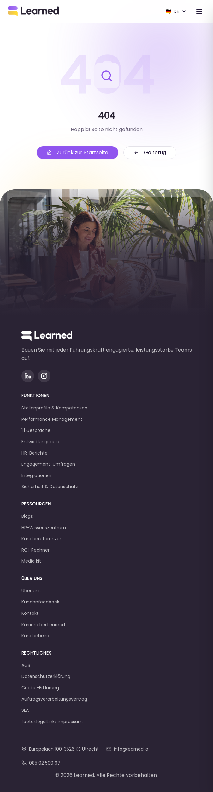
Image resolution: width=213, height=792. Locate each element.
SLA (25, 710)
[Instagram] (44, 376)
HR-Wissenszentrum (43, 527)
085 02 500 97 (40, 763)
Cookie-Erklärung (40, 688)
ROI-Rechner (35, 550)
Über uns (31, 591)
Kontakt (29, 613)
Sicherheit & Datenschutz (49, 486)
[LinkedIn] (27, 376)
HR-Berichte (34, 453)
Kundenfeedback (40, 602)
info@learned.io (127, 749)
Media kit (31, 561)
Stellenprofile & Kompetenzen (54, 408)
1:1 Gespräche (35, 430)
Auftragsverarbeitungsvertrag (54, 699)
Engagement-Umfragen (48, 464)
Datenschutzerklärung (45, 676)
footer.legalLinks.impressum (52, 721)
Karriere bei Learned (43, 624)
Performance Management (51, 419)
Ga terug (150, 152)
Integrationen (36, 475)
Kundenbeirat (36, 635)
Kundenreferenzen (41, 538)
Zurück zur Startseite (77, 152)
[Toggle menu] (199, 11)
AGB (25, 665)
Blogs (27, 516)
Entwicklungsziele (40, 441)
